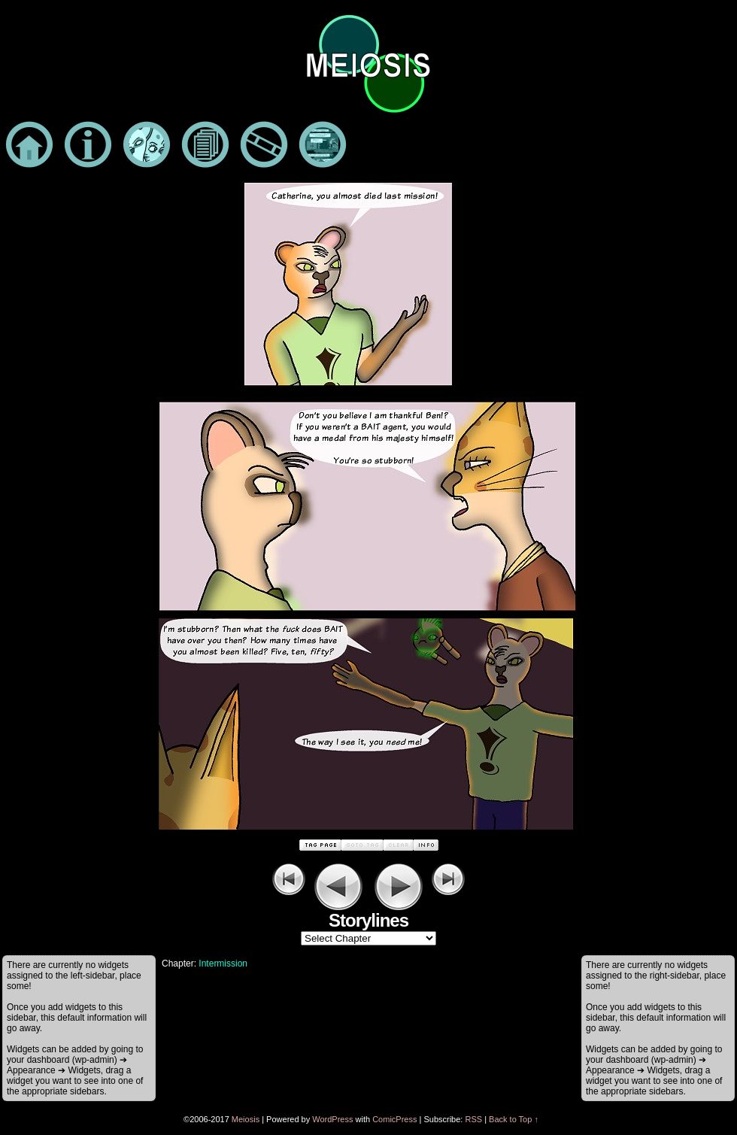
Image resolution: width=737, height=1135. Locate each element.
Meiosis (245, 1119)
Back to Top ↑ (513, 1119)
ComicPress (394, 1119)
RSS (473, 1119)
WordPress (332, 1119)
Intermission (223, 963)
